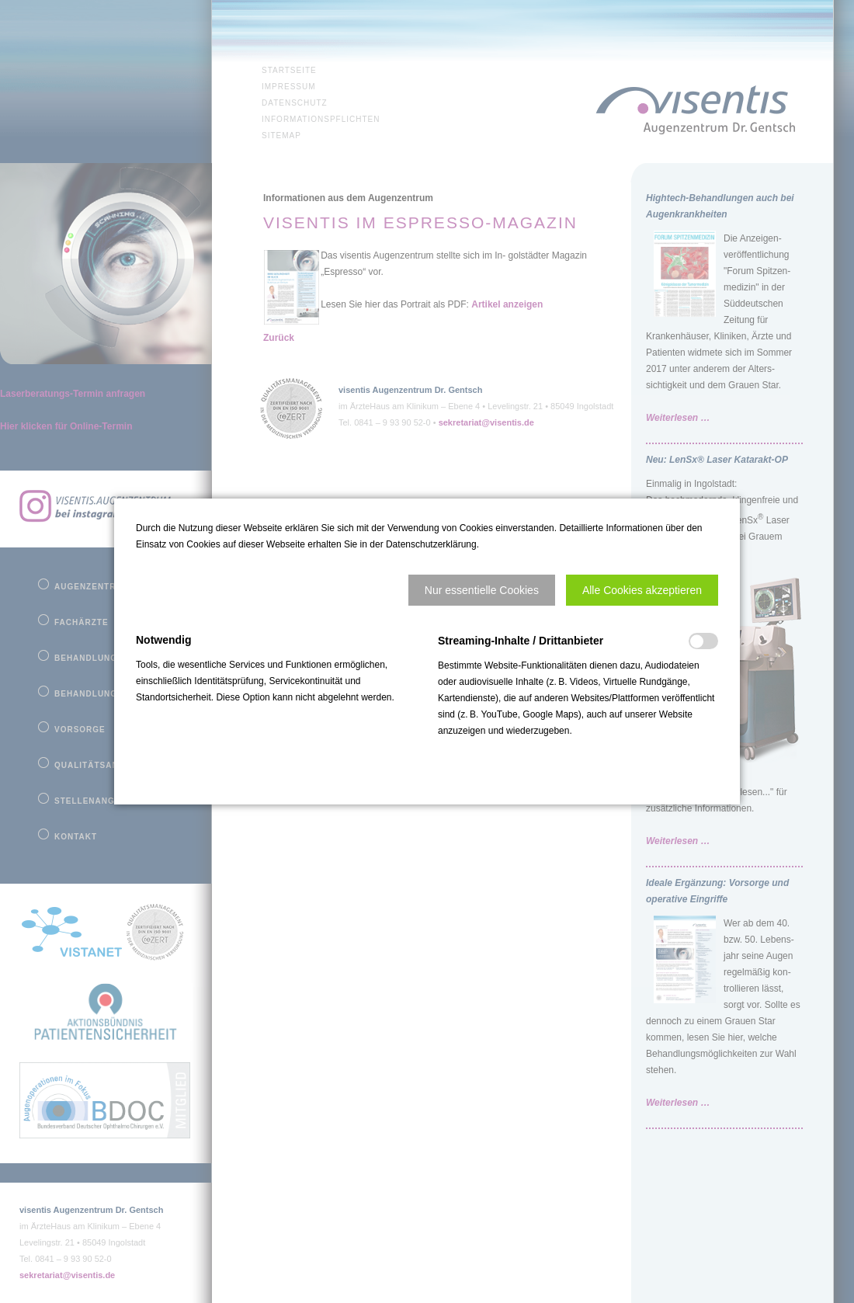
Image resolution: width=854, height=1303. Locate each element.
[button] (481, 590)
